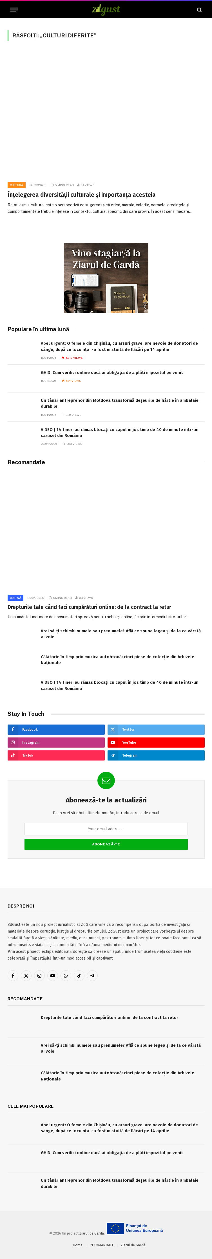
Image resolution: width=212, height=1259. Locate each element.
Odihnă (15, 597)
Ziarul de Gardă (91, 1233)
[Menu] (14, 10)
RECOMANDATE (102, 1245)
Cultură (16, 185)
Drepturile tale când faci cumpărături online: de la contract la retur (89, 607)
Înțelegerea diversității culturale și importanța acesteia (82, 194)
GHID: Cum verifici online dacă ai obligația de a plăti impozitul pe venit (112, 372)
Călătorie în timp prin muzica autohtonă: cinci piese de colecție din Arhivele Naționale (117, 659)
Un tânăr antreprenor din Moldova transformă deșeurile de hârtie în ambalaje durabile (119, 403)
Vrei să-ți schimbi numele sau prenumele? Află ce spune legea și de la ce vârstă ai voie (121, 633)
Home (77, 1245)
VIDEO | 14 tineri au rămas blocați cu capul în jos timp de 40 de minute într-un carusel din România (119, 432)
